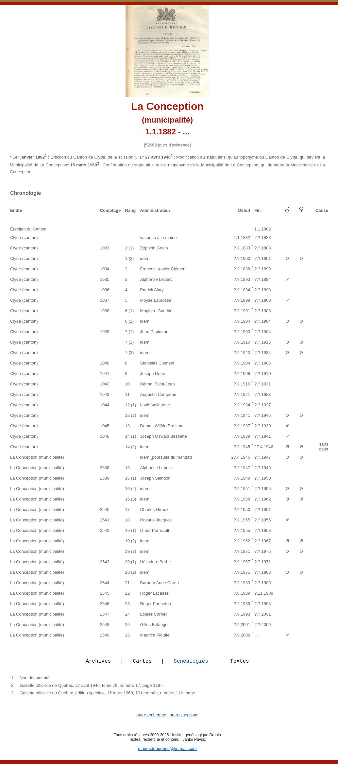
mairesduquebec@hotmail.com (167, 752)
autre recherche (151, 718)
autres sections (184, 718)
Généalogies (191, 664)
